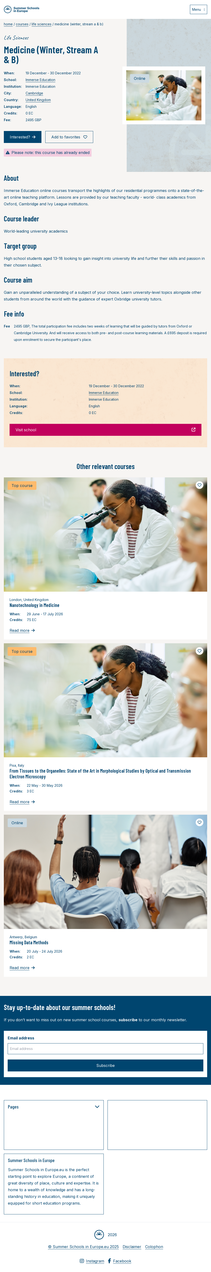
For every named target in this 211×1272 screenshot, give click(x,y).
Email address (21, 1038)
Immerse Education (40, 80)
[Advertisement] (159, 1126)
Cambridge (34, 93)
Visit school (105, 429)
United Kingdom (38, 100)
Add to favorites (69, 137)
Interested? (22, 137)
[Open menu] (198, 9)
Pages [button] (54, 1106)
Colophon (154, 1246)
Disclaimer (132, 1246)
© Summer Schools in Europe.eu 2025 (83, 1246)
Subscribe (105, 1065)
